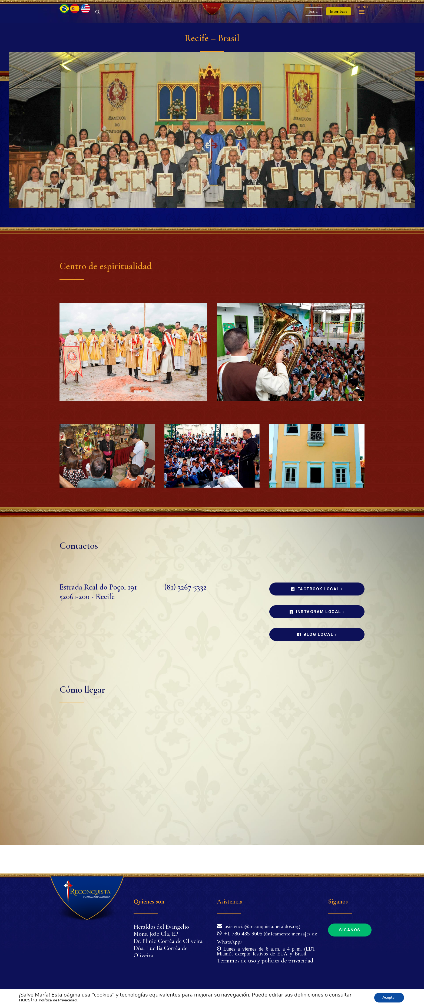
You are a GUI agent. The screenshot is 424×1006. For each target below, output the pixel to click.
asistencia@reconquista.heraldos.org (261, 925)
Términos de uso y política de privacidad (265, 960)
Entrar (314, 26)
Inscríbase (338, 25)
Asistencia (230, 901)
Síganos (349, 930)
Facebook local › (317, 617)
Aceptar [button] (389, 997)
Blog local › (317, 662)
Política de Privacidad (58, 1000)
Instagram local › (317, 640)
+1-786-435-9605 (241, 933)
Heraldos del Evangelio (161, 926)
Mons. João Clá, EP (156, 933)
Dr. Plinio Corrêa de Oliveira (168, 941)
